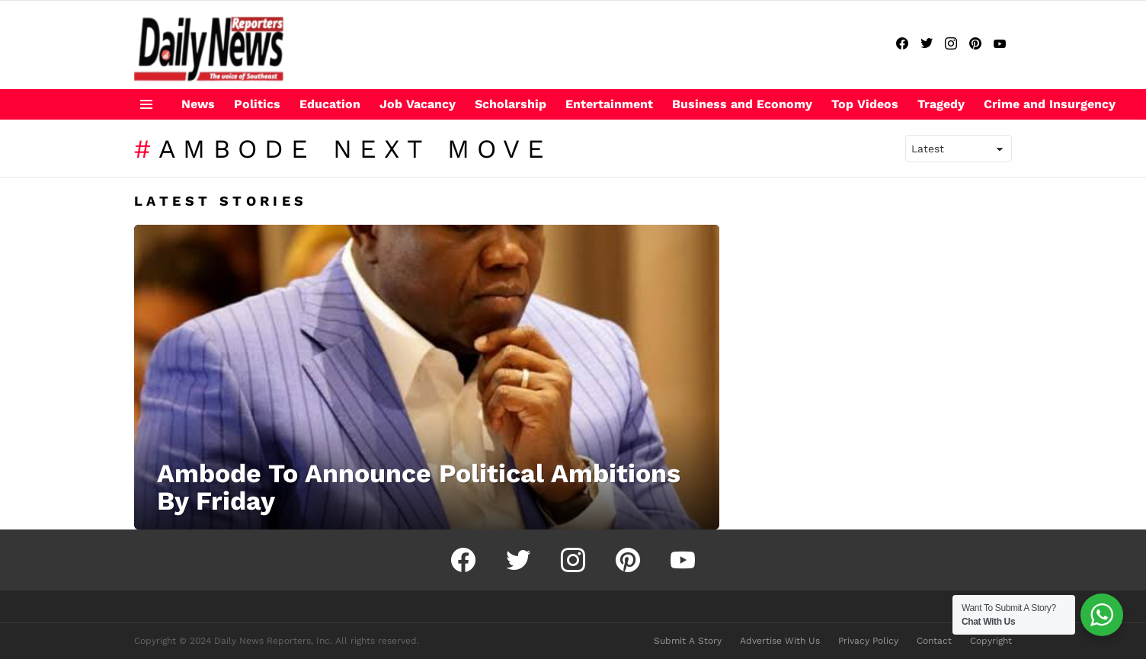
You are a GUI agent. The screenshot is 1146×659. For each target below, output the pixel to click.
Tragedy (941, 104)
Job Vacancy (417, 104)
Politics (257, 104)
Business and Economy (742, 104)
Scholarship (510, 104)
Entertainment (609, 104)
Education (329, 104)
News (198, 104)
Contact (934, 640)
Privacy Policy (868, 640)
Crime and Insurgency (1050, 104)
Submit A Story (688, 640)
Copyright (991, 640)
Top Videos (864, 104)
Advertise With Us (780, 640)
